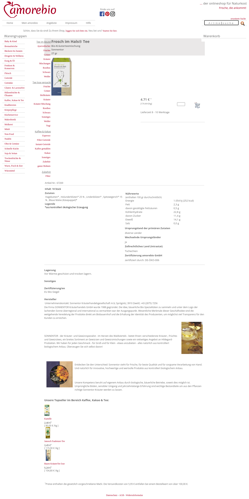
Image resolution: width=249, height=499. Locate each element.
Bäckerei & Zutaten (13, 51)
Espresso (46, 135)
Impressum (71, 23)
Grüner (47, 54)
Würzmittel (10, 170)
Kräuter (46, 59)
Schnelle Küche (12, 148)
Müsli (7, 129)
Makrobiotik (10, 119)
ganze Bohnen (44, 166)
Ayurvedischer (43, 46)
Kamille (48, 418)
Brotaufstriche (11, 46)
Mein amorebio (30, 23)
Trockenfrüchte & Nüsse (13, 159)
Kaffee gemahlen (42, 148)
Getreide (8, 78)
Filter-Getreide (43, 140)
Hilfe (88, 23)
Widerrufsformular (134, 495)
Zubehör (46, 161)
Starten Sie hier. (110, 30)
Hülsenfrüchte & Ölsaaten (12, 94)
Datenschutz (111, 495)
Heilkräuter (45, 95)
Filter (47, 176)
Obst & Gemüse (12, 143)
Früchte (46, 50)
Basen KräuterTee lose (54, 463)
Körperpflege (11, 110)
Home (10, 23)
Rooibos (46, 67)
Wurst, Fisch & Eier (14, 166)
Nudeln (8, 138)
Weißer (47, 76)
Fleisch (8, 73)
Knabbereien (10, 105)
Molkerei (9, 124)
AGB (121, 495)
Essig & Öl (10, 60)
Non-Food (9, 134)
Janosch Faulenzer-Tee (54, 441)
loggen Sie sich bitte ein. (77, 30)
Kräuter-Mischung (42, 104)
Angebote (51, 23)
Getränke (9, 83)
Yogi (48, 125)
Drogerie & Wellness (14, 56)
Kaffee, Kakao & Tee (14, 100)
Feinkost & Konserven (10, 67)
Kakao (47, 153)
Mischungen (44, 63)
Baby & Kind (11, 41)
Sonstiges (46, 117)
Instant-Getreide (43, 144)
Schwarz (46, 72)
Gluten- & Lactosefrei (15, 88)
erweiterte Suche (238, 18)
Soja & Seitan (11, 153)
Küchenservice (11, 115)
